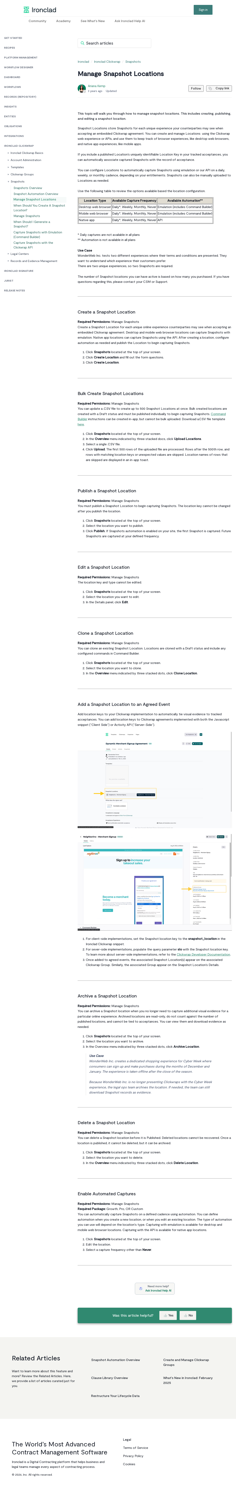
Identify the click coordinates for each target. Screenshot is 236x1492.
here (81, 424)
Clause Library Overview (109, 1378)
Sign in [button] (203, 10)
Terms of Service (135, 1448)
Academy (63, 21)
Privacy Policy (133, 1456)
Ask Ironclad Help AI (130, 21)
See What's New (93, 21)
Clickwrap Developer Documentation (203, 955)
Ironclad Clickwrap (107, 62)
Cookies (129, 1464)
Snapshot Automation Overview (115, 1360)
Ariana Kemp (96, 86)
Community (37, 21)
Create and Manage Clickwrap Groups (186, 1362)
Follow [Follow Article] (192, 89)
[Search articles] (114, 43)
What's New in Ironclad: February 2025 (188, 1380)
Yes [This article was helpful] (168, 1315)
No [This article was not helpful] (188, 1315)
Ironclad (83, 62)
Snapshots (133, 62)
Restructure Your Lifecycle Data (115, 1396)
